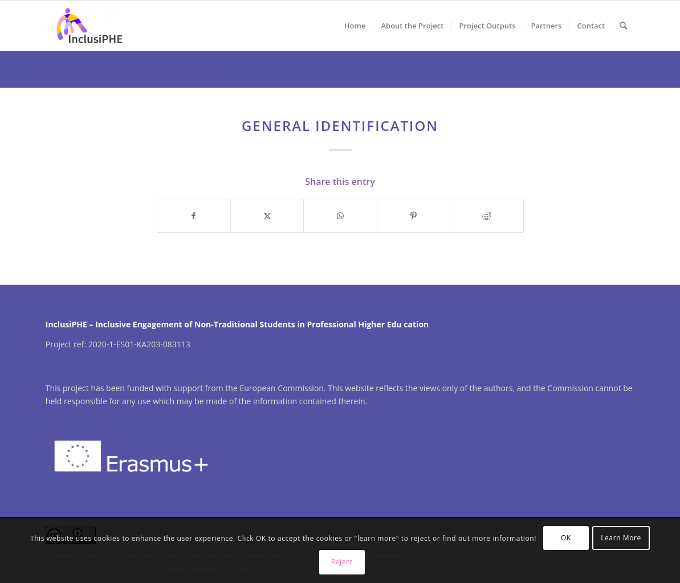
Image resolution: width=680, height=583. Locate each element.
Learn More (621, 538)
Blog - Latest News (85, 66)
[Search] (623, 26)
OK (566, 538)
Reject (342, 561)
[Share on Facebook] (193, 215)
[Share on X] (267, 215)
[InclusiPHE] (89, 26)
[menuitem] (355, 26)
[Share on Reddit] (486, 215)
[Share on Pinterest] (413, 215)
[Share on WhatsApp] (340, 215)
